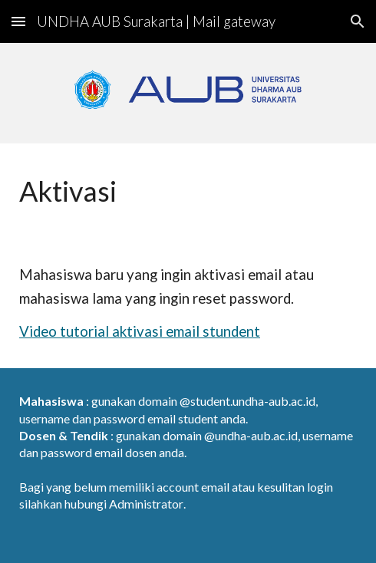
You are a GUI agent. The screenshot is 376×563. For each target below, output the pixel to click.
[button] (18, 21)
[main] (188, 191)
